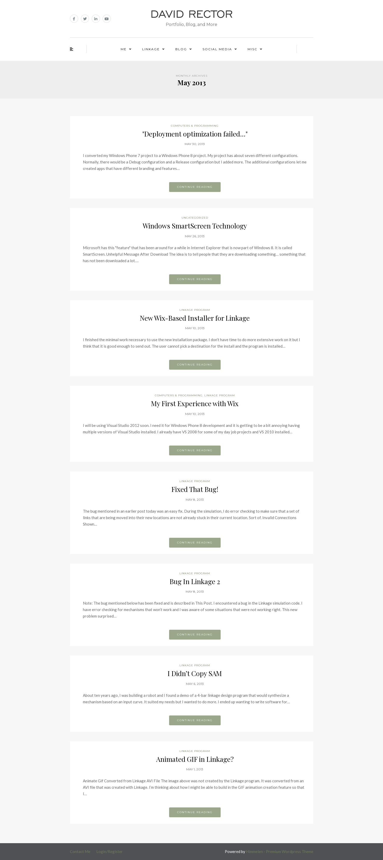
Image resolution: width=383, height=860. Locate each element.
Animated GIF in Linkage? (195, 759)
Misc (252, 49)
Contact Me (80, 851)
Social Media (217, 49)
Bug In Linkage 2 (195, 581)
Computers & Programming (195, 125)
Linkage (151, 49)
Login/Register (109, 851)
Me (124, 49)
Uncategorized (195, 217)
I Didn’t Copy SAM (195, 673)
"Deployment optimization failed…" (195, 133)
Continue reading (195, 187)
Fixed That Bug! (194, 489)
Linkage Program (194, 310)
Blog (181, 49)
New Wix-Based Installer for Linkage (195, 317)
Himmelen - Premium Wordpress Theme (279, 851)
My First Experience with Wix (195, 403)
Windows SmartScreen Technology (195, 225)
